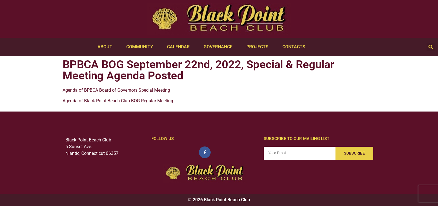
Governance (219, 47)
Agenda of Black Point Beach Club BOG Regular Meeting (118, 100)
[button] (431, 47)
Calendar (179, 47)
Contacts (295, 47)
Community (141, 47)
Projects (258, 47)
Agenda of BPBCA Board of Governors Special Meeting (116, 90)
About (106, 47)
